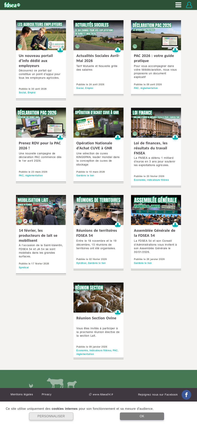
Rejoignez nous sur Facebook (164, 395)
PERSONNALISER (51, 416)
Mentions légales (22, 394)
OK (142, 416)
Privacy (47, 394)
